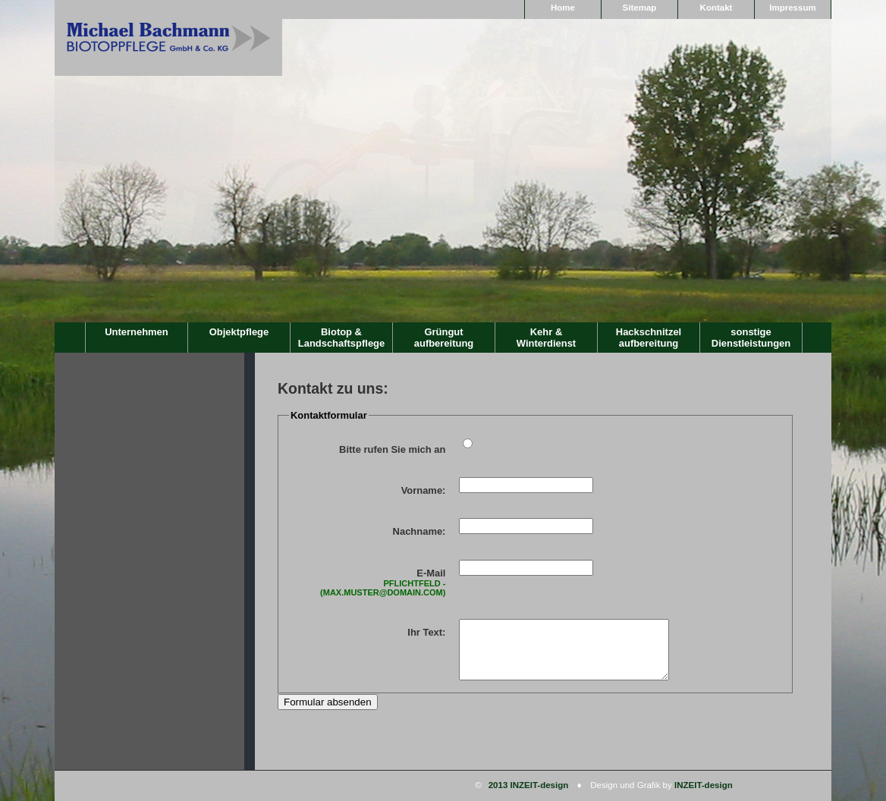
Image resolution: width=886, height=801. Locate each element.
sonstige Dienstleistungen (751, 337)
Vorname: (423, 490)
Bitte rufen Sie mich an (392, 449)
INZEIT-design (703, 785)
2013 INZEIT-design (529, 785)
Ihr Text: (426, 632)
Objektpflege (239, 332)
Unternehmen (136, 332)
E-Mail (369, 582)
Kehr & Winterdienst (546, 337)
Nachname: (419, 531)
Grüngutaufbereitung (443, 337)
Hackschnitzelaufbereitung (648, 337)
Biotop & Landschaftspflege (341, 337)
